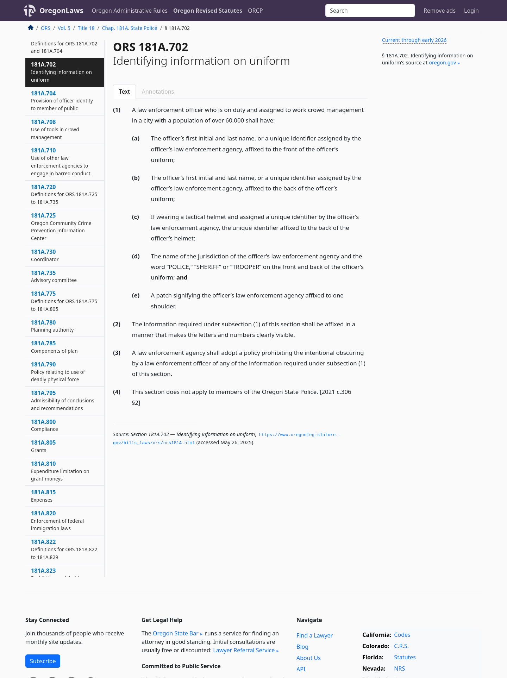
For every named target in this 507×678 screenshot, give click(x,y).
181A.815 (43, 495)
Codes (402, 635)
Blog (302, 647)
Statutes (405, 657)
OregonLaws (61, 10)
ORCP (255, 10)
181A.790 (58, 371)
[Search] (370, 10)
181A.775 (64, 301)
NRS (399, 668)
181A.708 (55, 129)
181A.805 (43, 446)
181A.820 (57, 520)
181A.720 (64, 194)
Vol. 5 (64, 28)
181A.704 (62, 100)
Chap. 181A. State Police (129, 28)
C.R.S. (401, 646)
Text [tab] (124, 91)
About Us (308, 658)
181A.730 (45, 255)
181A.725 (61, 226)
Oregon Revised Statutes (207, 10)
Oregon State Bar (176, 633)
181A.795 (62, 400)
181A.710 (60, 161)
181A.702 (61, 72)
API (300, 669)
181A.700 (64, 43)
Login (471, 10)
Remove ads (440, 10)
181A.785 (54, 346)
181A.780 (52, 326)
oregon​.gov (442, 62)
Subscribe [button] (43, 661)
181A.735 (54, 276)
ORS (45, 28)
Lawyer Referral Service (244, 650)
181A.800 (44, 425)
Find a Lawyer (314, 635)
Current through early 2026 (414, 40)
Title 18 (86, 28)
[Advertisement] (429, 188)
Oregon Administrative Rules (130, 10)
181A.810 (60, 471)
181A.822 (64, 549)
